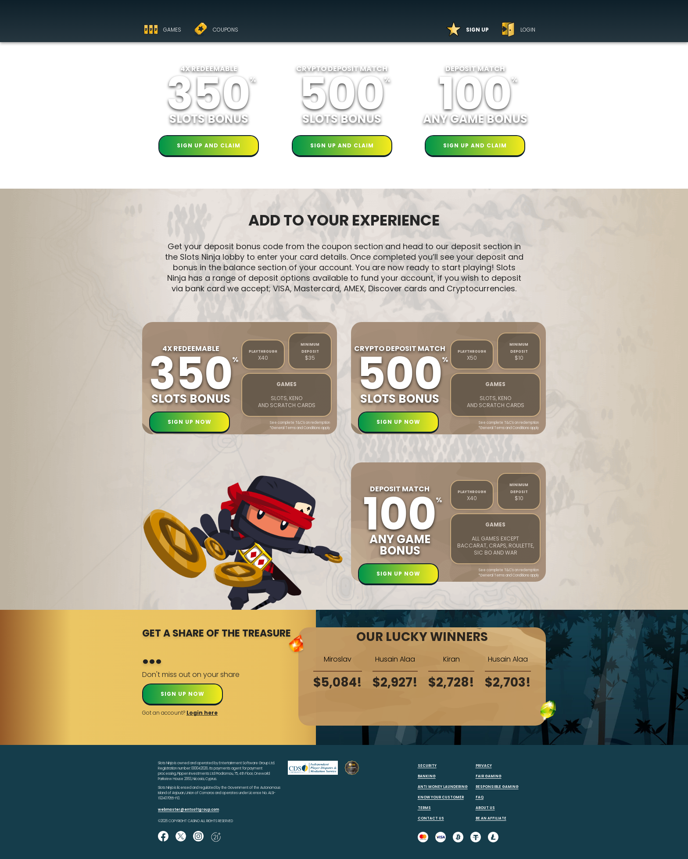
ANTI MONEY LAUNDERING (443, 786)
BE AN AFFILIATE (491, 818)
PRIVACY (484, 765)
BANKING (427, 776)
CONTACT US (431, 818)
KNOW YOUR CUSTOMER (441, 797)
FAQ (480, 797)
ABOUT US (485, 807)
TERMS (424, 807)
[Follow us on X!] (181, 837)
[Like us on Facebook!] (163, 837)
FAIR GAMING (489, 776)
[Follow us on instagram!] (198, 837)
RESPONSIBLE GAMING (497, 786)
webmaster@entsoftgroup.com (188, 809)
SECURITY (427, 765)
